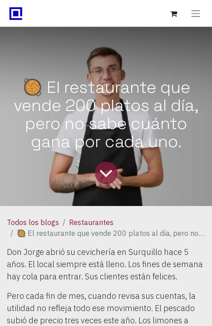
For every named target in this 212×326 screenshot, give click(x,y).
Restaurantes (91, 222)
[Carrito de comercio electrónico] (173, 14)
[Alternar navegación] (195, 13)
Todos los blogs (33, 222)
